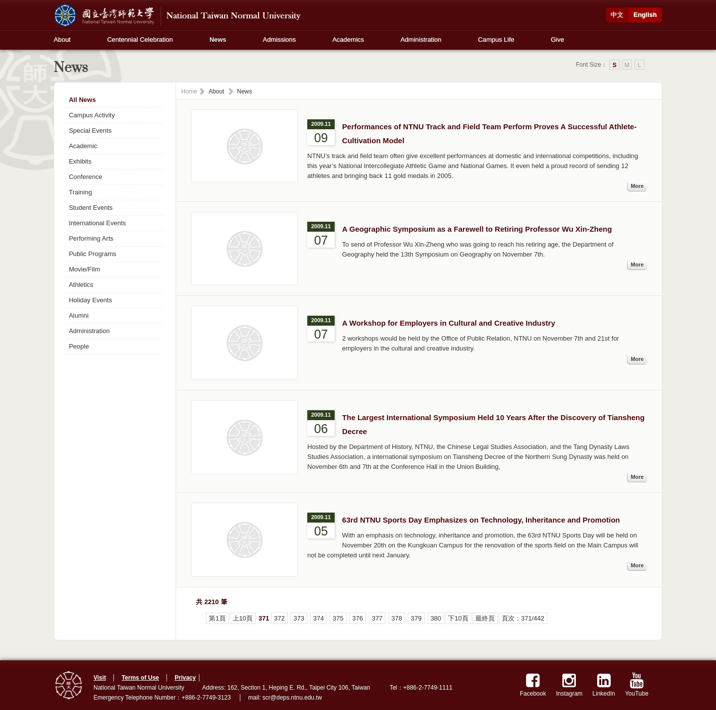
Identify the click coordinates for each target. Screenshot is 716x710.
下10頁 (458, 618)
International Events (97, 223)
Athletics (81, 284)
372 (279, 618)
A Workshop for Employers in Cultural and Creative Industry (448, 323)
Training (80, 192)
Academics (348, 39)
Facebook (533, 685)
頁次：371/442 (523, 618)
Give (557, 39)
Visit (99, 677)
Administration (420, 39)
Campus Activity (91, 115)
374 (318, 618)
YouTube (636, 685)
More (636, 186)
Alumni (79, 315)
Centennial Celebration (140, 39)
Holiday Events (90, 300)
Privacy (185, 677)
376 (357, 618)
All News (82, 99)
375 (338, 618)
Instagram (569, 685)
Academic (83, 146)
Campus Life (496, 39)
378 (396, 618)
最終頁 (485, 618)
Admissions (279, 39)
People (79, 346)
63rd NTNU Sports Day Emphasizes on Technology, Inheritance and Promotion (481, 520)
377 (377, 618)
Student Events (90, 207)
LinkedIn (604, 685)
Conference (85, 176)
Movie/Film (84, 269)
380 (436, 618)
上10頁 (243, 618)
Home (189, 91)
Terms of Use (140, 677)
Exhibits (80, 161)
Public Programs (92, 254)
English (645, 14)
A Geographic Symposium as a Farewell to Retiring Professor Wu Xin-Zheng (477, 229)
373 (298, 618)
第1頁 (217, 618)
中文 (617, 14)
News (217, 39)
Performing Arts (91, 238)
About (62, 39)
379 (416, 618)
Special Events (90, 130)
